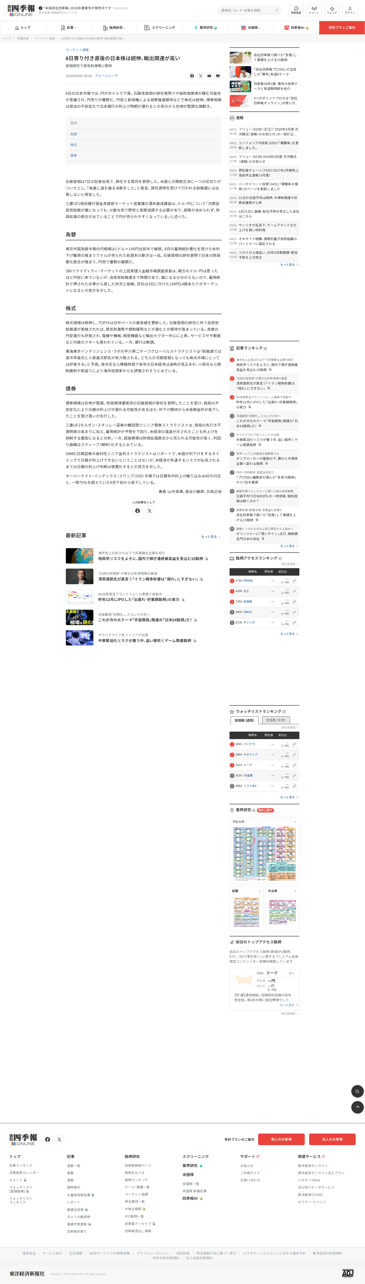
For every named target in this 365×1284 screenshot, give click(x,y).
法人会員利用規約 (199, 1258)
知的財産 (183, 1253)
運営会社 (28, 1253)
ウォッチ (332, 10)
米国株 (250, 28)
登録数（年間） (276, 720)
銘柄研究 (114, 27)
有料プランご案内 (342, 27)
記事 (68, 27)
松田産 (247, 601)
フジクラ (249, 744)
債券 (73, 155)
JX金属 (248, 775)
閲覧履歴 (296, 10)
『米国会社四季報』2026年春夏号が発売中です (77, 8)
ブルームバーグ (106, 76)
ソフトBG (250, 786)
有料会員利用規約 (166, 1258)
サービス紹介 (52, 1253)
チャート (314, 10)
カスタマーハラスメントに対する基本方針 (274, 1253)
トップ (22, 27)
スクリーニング (159, 28)
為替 (73, 134)
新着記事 (23, 38)
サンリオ (249, 622)
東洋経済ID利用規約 (328, 1253)
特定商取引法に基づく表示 (216, 1253)
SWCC (247, 612)
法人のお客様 (334, 1139)
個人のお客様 (288, 1139)
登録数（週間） (245, 720)
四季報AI (296, 28)
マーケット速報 (45, 38)
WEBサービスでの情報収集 (109, 1253)
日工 (246, 591)
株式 (73, 145)
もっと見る (209, 537)
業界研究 (205, 27)
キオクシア (250, 754)
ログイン (350, 10)
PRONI (248, 580)
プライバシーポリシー (153, 1253)
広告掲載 (75, 1253)
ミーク (247, 765)
